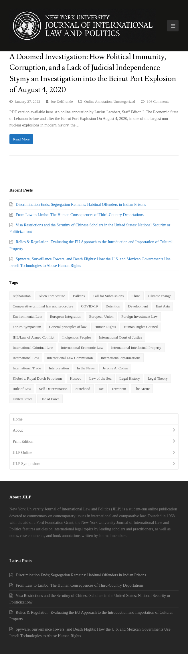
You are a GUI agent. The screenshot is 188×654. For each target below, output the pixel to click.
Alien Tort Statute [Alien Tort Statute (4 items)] (52, 296)
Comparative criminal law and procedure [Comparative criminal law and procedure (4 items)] (43, 306)
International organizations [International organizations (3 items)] (120, 358)
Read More (21, 139)
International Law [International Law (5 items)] (26, 358)
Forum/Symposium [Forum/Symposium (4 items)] (27, 327)
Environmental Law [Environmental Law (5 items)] (27, 316)
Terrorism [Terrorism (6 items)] (119, 389)
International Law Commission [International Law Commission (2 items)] (70, 358)
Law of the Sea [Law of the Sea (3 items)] (100, 378)
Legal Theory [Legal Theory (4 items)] (158, 378)
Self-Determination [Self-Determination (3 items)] (53, 389)
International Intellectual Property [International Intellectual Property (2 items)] (136, 347)
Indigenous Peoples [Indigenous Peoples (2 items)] (76, 337)
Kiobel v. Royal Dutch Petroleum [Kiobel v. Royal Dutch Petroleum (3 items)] (37, 378)
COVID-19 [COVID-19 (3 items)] (89, 306)
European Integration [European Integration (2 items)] (65, 316)
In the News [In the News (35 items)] (85, 368)
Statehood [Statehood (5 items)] (83, 389)
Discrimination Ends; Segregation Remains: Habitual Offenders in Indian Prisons (81, 204)
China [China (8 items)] (136, 296)
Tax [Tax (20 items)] (101, 389)
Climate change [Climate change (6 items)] (159, 296)
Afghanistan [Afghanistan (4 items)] (22, 296)
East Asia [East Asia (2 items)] (163, 306)
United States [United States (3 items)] (22, 399)
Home (18, 419)
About (18, 430)
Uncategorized (124, 101)
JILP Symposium (26, 464)
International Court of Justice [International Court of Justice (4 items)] (120, 337)
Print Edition (23, 441)
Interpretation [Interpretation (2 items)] (59, 368)
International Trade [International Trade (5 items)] (27, 368)
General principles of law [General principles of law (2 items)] (68, 327)
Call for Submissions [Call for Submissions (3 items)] (108, 296)
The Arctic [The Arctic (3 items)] (142, 389)
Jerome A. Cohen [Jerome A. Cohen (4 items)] (115, 368)
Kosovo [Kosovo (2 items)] (75, 378)
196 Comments (158, 101)
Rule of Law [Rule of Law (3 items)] (22, 389)
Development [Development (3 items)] (138, 306)
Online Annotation (98, 101)
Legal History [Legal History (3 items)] (129, 378)
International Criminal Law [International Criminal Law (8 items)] (33, 347)
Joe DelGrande (62, 101)
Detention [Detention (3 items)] (113, 306)
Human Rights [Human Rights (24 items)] (105, 327)
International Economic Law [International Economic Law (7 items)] (82, 347)
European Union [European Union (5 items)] (101, 316)
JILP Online (22, 452)
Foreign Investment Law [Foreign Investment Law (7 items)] (139, 316)
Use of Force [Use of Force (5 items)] (50, 399)
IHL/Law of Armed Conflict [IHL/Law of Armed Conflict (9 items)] (33, 337)
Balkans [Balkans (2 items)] (79, 296)
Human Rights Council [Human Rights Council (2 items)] (141, 327)
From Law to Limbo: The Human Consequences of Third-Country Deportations (80, 215)
